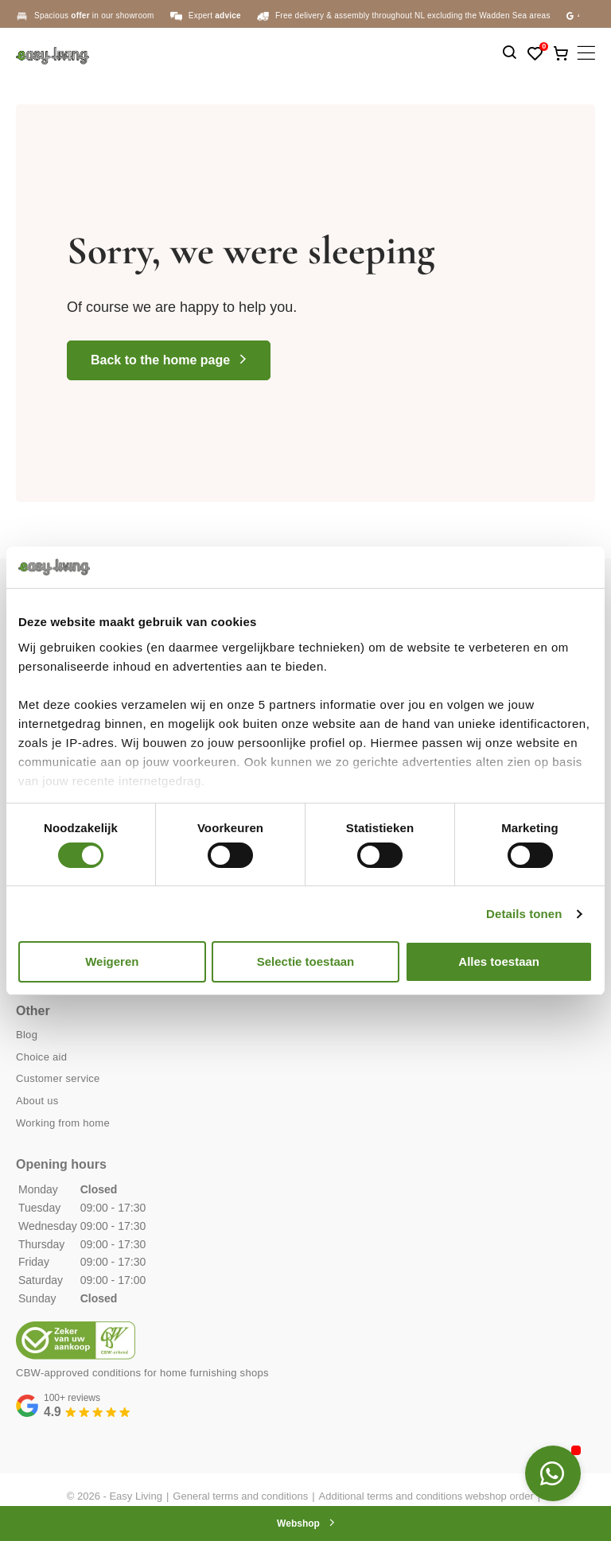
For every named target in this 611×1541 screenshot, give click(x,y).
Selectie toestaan (306, 961)
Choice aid (41, 1057)
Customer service (58, 1078)
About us (37, 1101)
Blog (26, 1035)
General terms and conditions (240, 1496)
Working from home (63, 1123)
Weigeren (111, 961)
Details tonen (524, 913)
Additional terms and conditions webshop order (426, 1496)
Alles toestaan (498, 961)
